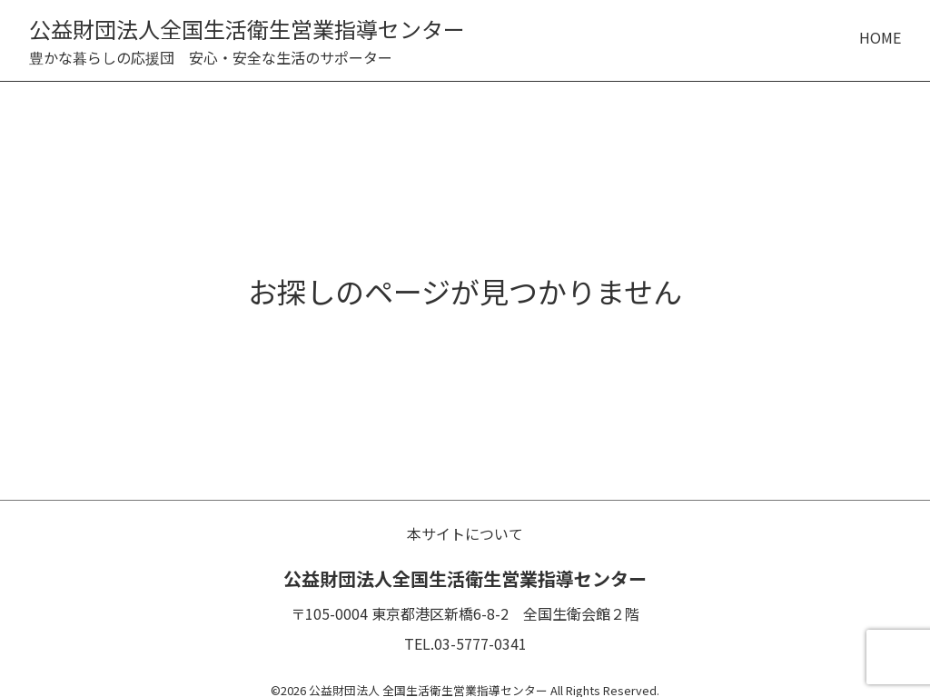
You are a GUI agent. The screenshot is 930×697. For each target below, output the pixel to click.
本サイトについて (465, 533)
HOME (880, 37)
